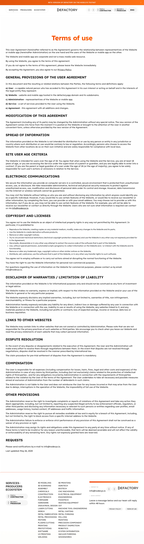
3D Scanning (44, 485)
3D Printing (64, 483)
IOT (60, 505)
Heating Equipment (68, 503)
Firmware (43, 500)
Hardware (43, 503)
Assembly (43, 488)
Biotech (62, 488)
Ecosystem (39, 10)
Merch (41, 511)
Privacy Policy (64, 69)
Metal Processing (47, 517)
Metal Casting (65, 511)
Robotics (63, 528)
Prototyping (45, 528)
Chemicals (43, 491)
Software (43, 531)
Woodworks (65, 537)
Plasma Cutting (46, 523)
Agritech (63, 485)
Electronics (44, 497)
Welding (42, 537)
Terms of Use (131, 509)
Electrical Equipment (70, 494)
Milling (62, 517)
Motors (42, 520)
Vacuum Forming (67, 534)
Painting (63, 520)
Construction (45, 494)
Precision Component (70, 523)
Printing (43, 525)
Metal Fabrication (47, 514)
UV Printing (44, 534)
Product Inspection (69, 525)
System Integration (68, 531)
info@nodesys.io (20, 208)
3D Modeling (44, 483)
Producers (26, 10)
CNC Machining (66, 491)
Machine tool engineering (72, 508)
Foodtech (63, 500)
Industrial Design (48, 505)
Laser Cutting (45, 508)
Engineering (65, 497)
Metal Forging (66, 514)
